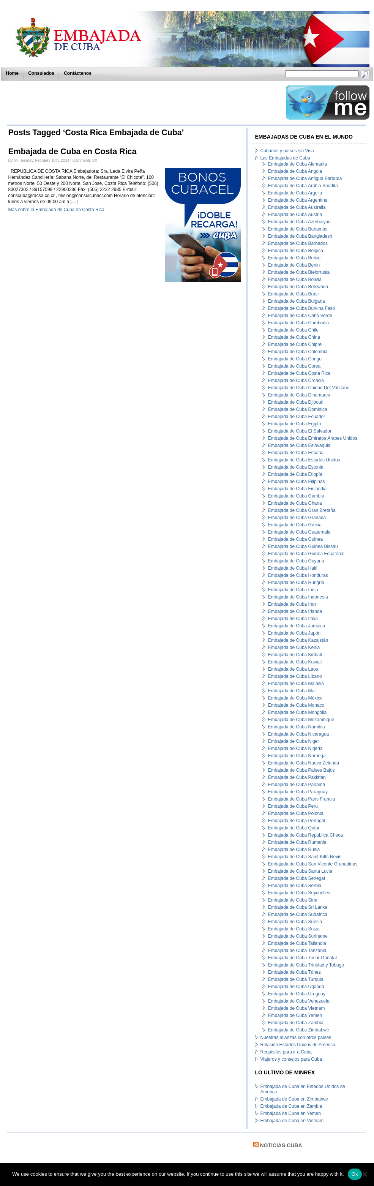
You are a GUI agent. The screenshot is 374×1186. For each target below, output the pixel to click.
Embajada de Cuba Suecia (295, 921)
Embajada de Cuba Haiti (292, 568)
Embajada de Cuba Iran (292, 604)
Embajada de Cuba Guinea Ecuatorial (306, 553)
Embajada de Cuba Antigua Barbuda (305, 178)
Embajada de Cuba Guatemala (299, 532)
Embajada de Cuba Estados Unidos (304, 460)
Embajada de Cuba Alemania (297, 164)
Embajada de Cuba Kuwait (295, 662)
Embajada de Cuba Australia (297, 207)
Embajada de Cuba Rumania (297, 842)
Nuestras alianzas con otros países (295, 1037)
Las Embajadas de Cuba (285, 158)
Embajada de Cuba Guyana (296, 561)
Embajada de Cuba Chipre (295, 344)
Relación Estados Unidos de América (297, 1044)
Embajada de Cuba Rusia (294, 849)
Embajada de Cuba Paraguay (298, 791)
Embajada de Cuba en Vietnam (292, 1120)
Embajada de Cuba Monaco (296, 705)
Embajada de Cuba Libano (295, 676)
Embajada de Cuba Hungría (296, 582)
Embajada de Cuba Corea (294, 366)
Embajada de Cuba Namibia (296, 727)
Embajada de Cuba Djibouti (296, 402)
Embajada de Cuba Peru (293, 806)
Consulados (41, 73)
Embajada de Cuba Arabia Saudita (303, 185)
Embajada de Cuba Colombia (298, 351)
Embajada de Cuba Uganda (296, 986)
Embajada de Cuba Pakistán (297, 777)
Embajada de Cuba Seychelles (299, 892)
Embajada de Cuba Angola (295, 171)
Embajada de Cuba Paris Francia (301, 799)
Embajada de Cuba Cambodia (298, 322)
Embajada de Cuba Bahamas (298, 229)
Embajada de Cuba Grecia (295, 524)
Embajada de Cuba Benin (294, 265)
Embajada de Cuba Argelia (295, 193)
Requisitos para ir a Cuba (286, 1052)
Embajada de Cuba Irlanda (295, 611)
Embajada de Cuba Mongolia (297, 712)
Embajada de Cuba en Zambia (291, 1106)
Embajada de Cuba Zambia (296, 1022)
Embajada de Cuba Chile (293, 330)
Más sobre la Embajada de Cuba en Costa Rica (56, 209)
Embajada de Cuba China (294, 337)
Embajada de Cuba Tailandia (297, 943)
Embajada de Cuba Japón (294, 633)
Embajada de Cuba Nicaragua (298, 734)
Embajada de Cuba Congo (295, 359)
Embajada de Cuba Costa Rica (299, 373)
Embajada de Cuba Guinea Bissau (303, 546)
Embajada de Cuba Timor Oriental (302, 957)
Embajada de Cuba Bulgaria (296, 301)
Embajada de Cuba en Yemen (290, 1113)
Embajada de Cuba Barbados (298, 243)
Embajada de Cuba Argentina (298, 200)
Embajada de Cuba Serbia (295, 885)
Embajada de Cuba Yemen (295, 1015)
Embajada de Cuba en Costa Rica (72, 151)
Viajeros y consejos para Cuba (291, 1059)
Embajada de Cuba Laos (293, 669)
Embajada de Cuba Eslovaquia (299, 445)
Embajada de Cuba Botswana (298, 286)
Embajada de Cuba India (293, 589)
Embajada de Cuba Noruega (297, 755)
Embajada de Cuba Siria (292, 900)
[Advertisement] (144, 102)
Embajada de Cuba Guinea (295, 539)
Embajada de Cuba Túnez (294, 972)
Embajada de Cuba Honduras (298, 575)
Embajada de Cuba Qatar (294, 828)
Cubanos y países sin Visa (287, 150)
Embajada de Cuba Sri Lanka (298, 907)
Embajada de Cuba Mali (292, 690)
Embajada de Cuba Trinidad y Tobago (306, 965)
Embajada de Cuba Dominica (297, 409)
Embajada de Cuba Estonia (296, 467)
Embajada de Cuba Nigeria (295, 748)
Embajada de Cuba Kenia (294, 647)
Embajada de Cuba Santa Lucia (300, 871)
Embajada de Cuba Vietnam (296, 1008)
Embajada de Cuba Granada (297, 517)
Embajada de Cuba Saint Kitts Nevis (304, 856)
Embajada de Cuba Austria (295, 214)
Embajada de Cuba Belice (294, 258)
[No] (364, 1174)
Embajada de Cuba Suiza (294, 929)
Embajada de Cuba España (296, 452)
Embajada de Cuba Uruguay (296, 993)
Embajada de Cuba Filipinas (296, 481)
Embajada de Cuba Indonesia (298, 597)
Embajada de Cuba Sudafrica (298, 914)
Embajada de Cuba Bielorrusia (299, 272)
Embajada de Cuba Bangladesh (300, 236)
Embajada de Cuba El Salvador (299, 431)
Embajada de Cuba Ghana (295, 503)
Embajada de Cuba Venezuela (299, 1001)
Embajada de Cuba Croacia (296, 380)
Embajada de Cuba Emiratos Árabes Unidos (312, 438)
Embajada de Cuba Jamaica (296, 626)
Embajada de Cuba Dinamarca (299, 395)
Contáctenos (78, 73)
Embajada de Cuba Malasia (296, 683)
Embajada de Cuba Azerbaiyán (299, 221)
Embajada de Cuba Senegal (296, 878)
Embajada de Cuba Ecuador (296, 416)
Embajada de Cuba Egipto (294, 423)
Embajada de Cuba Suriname (298, 936)
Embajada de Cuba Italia (293, 618)
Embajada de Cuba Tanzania (297, 950)
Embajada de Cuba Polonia (296, 813)
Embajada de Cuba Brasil (294, 294)
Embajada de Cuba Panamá (296, 784)
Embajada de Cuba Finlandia (297, 488)
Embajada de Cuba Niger (293, 741)
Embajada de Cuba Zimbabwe (298, 1030)
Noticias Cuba (281, 1145)
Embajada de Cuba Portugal (296, 820)
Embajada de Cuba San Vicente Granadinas (313, 864)
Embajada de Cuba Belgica (295, 250)
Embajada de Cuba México (295, 698)
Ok (355, 1174)
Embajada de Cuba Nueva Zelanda (303, 763)
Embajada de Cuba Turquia (296, 979)
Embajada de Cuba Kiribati (295, 654)
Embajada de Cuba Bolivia (295, 279)
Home (12, 73)
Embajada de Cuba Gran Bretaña (302, 510)
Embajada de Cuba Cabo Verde (300, 315)
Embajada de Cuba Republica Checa (305, 835)
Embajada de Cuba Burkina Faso (301, 308)
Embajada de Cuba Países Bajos (301, 770)
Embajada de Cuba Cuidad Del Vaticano (309, 387)
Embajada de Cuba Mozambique (301, 719)
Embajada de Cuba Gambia (296, 496)
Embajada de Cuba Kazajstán (298, 640)
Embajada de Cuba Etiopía (295, 474)
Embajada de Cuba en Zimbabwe (294, 1099)
